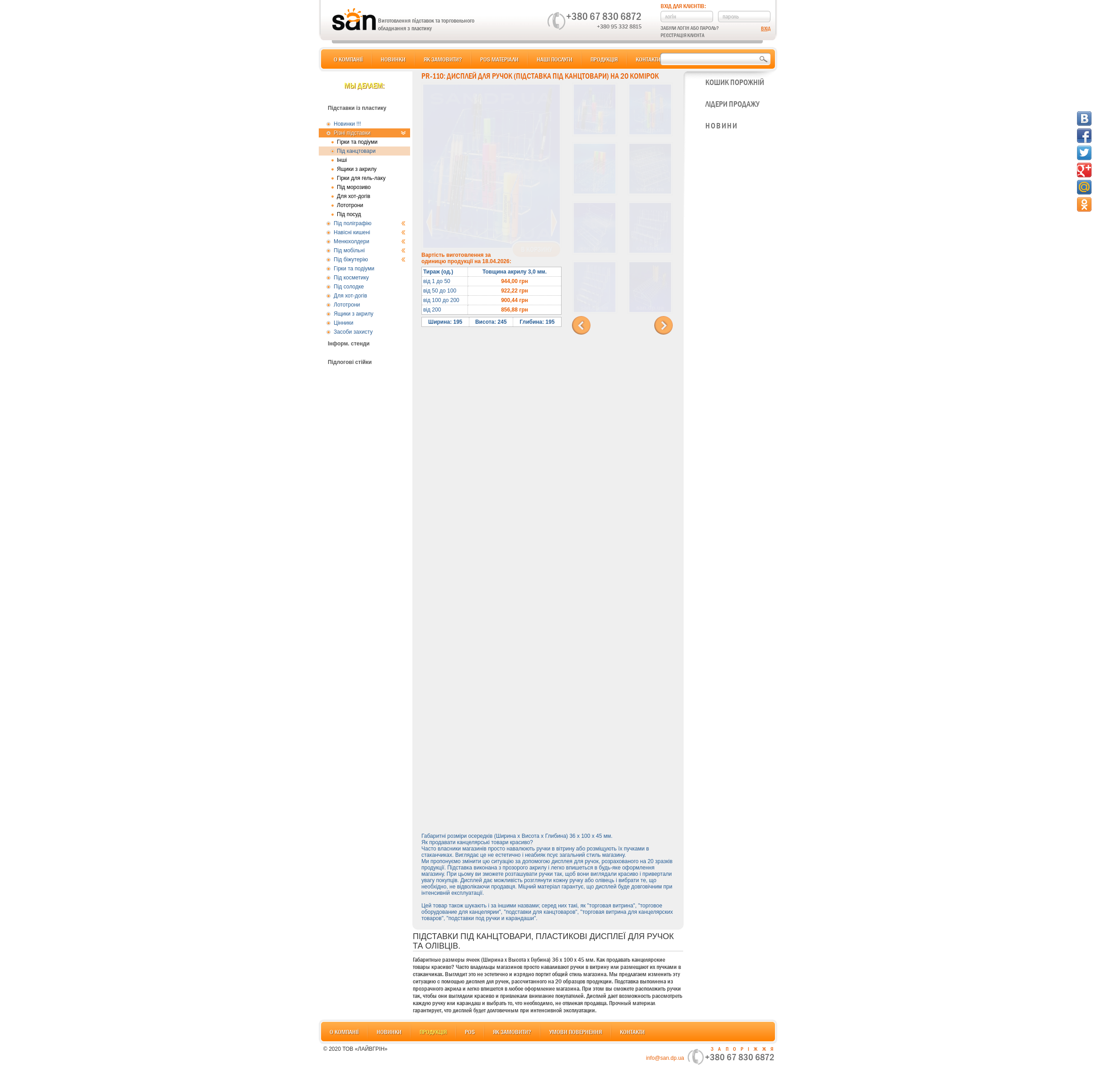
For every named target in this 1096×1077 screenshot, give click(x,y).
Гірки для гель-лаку (361, 178)
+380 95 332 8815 (619, 26)
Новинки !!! (347, 124)
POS (470, 1031)
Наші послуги (554, 59)
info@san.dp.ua (665, 1058)
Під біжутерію (370, 259)
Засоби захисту (353, 332)
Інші (342, 160)
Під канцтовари (356, 151)
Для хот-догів (353, 196)
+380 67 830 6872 (604, 16)
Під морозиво (354, 187)
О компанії (348, 59)
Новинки (393, 59)
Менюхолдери (370, 241)
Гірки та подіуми (357, 142)
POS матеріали (499, 59)
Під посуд (349, 214)
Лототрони (350, 205)
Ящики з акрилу (357, 169)
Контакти (648, 59)
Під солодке (349, 286)
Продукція (604, 59)
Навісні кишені (370, 232)
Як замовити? (443, 59)
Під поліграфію (370, 223)
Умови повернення (575, 1031)
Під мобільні (370, 250)
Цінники (343, 323)
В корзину (536, 249)
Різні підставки (370, 133)
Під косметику (351, 277)
